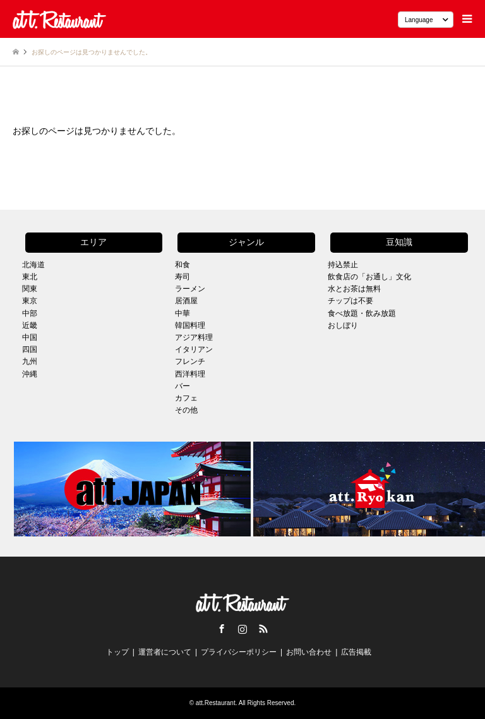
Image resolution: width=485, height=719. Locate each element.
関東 (29, 288)
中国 (29, 337)
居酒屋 (186, 300)
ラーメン (190, 288)
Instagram (242, 628)
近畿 (29, 325)
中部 (29, 313)
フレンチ (190, 361)
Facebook (221, 628)
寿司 (182, 276)
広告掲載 (356, 652)
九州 (29, 361)
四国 (29, 349)
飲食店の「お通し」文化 (369, 276)
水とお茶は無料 (354, 288)
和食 (182, 264)
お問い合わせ (309, 652)
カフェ (186, 398)
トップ (117, 652)
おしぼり (343, 325)
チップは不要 (350, 300)
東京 (29, 300)
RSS (263, 628)
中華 (182, 313)
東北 (29, 276)
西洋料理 (190, 374)
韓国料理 (190, 325)
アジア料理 (194, 337)
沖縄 (29, 374)
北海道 (33, 264)
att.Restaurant (216, 702)
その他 (186, 410)
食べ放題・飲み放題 (362, 313)
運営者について (164, 652)
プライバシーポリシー (239, 652)
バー (182, 386)
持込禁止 (343, 264)
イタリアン (194, 349)
